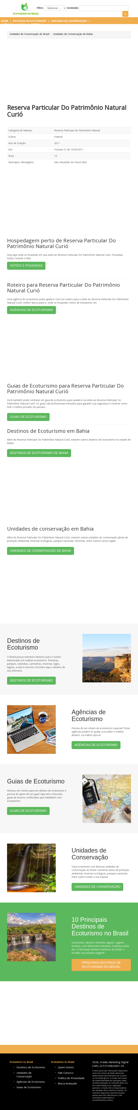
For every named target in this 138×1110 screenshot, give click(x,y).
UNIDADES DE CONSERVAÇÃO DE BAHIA (40, 550)
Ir (125, 14)
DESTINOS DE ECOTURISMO (31, 680)
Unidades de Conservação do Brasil (29, 34)
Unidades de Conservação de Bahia (73, 34)
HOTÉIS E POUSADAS (26, 265)
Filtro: (40, 8)
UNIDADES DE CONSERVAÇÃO (97, 886)
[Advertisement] (69, 71)
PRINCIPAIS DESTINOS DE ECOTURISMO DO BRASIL (101, 965)
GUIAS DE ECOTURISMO (28, 417)
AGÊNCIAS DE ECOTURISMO (31, 310)
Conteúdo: (73, 8)
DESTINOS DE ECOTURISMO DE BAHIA (39, 453)
